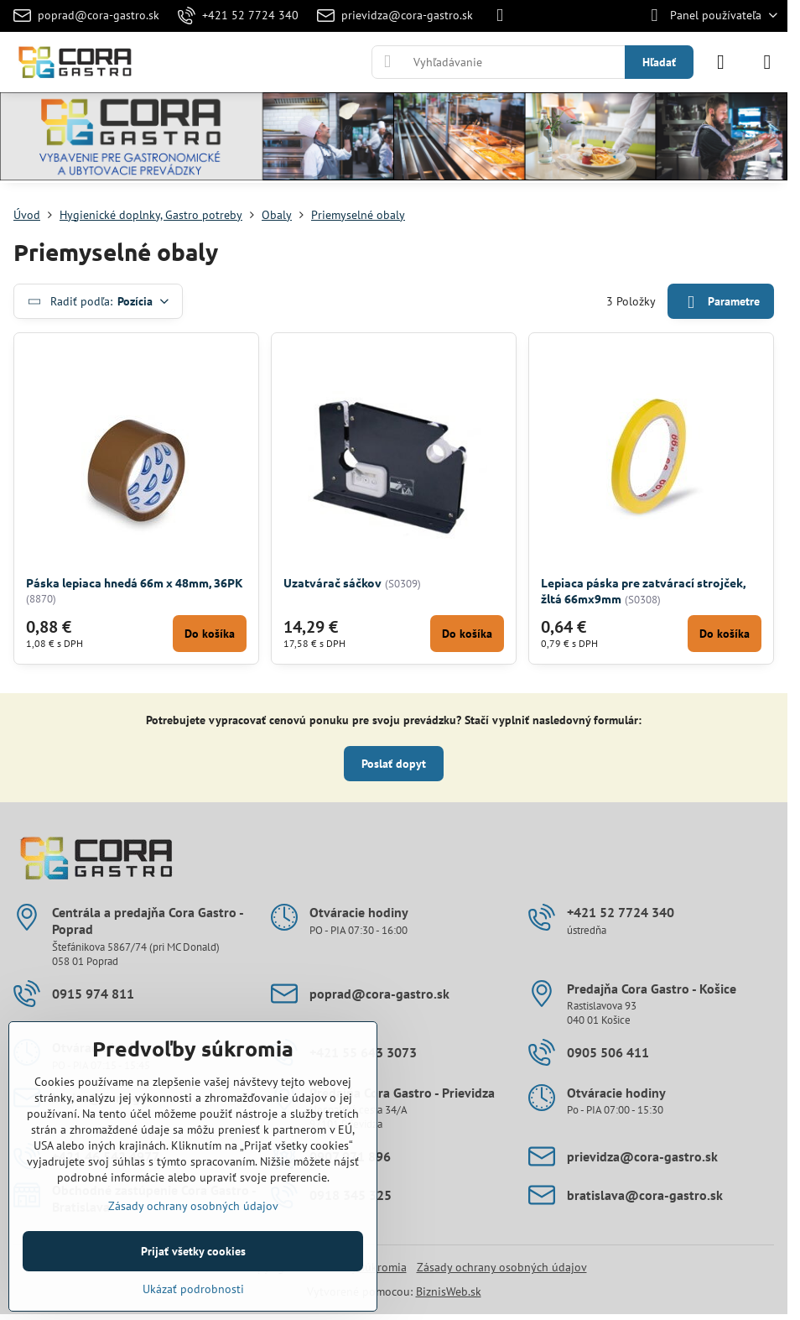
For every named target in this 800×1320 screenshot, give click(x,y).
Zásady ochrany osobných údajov (502, 1267)
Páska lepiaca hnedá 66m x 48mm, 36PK (134, 582)
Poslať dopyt (393, 763)
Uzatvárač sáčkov (332, 582)
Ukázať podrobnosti (193, 1289)
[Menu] (767, 62)
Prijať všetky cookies (193, 1251)
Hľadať (659, 62)
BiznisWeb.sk (448, 1291)
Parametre (720, 302)
